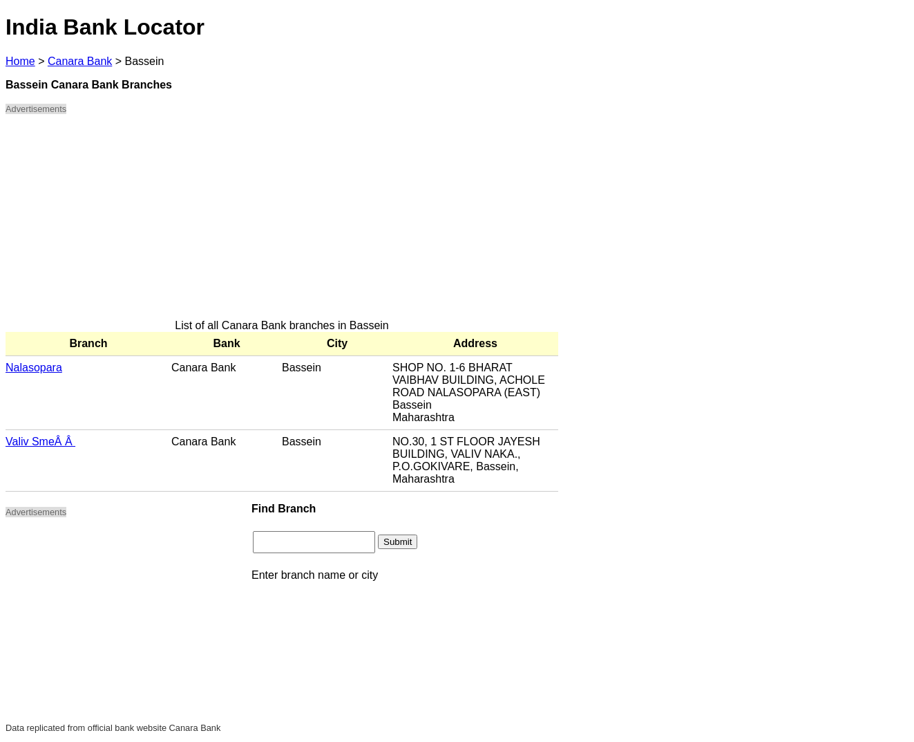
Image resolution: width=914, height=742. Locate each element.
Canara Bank (80, 61)
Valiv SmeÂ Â (40, 441)
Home (20, 61)
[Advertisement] (282, 222)
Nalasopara (34, 367)
